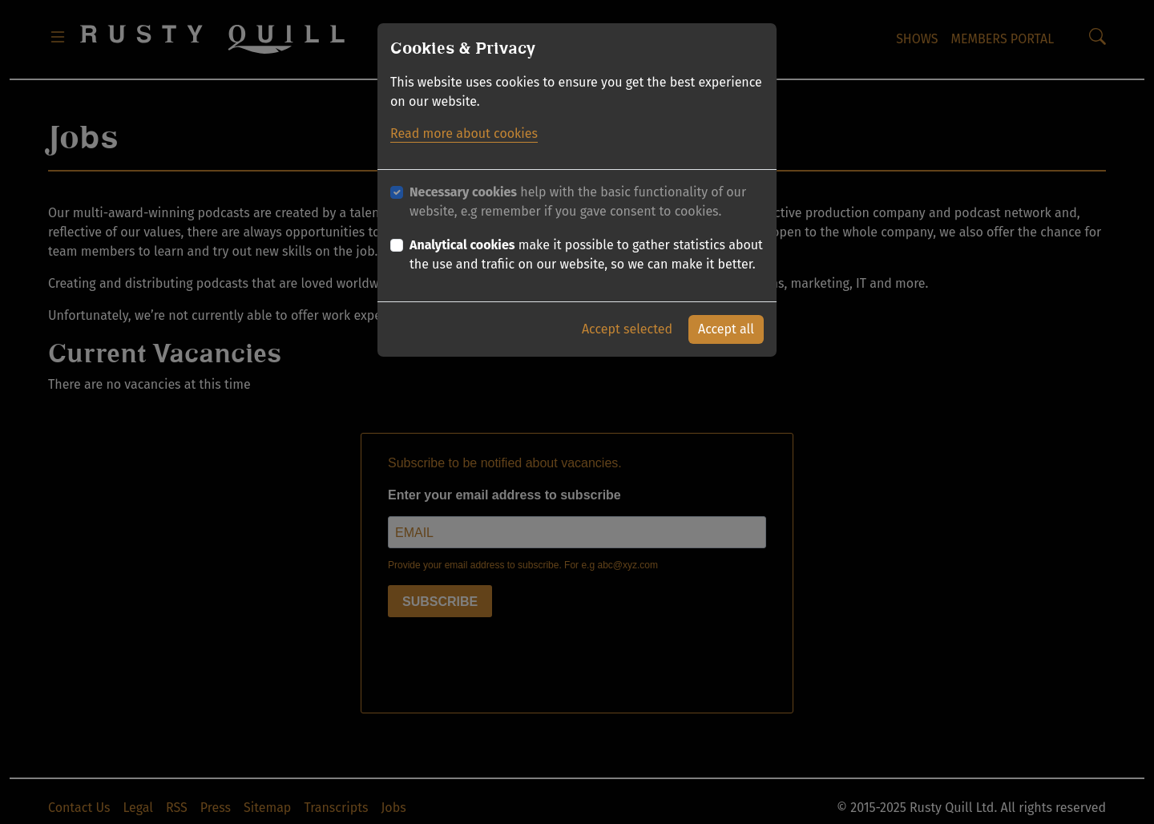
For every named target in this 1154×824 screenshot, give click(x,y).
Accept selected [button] (627, 329)
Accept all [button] (726, 329)
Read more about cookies (464, 133)
